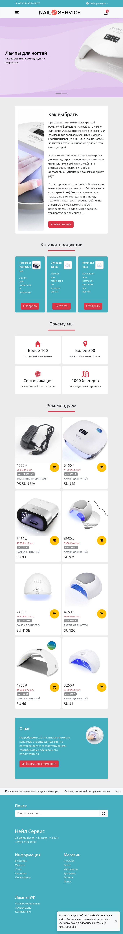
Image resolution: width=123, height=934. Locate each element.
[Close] (116, 921)
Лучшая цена (23, 907)
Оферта (20, 865)
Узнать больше (61, 224)
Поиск (67, 881)
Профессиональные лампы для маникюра (31, 791)
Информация (95, 3)
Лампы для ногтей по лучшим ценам (87, 791)
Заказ (67, 865)
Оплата (68, 877)
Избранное (71, 869)
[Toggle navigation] (17, 12)
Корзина (69, 861)
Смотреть (30, 306)
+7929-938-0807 (27, 3)
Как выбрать (23, 877)
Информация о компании (39, 764)
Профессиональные (27, 903)
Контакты (21, 861)
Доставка (70, 873)
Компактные (23, 911)
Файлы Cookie (67, 926)
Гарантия (20, 873)
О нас (18, 869)
